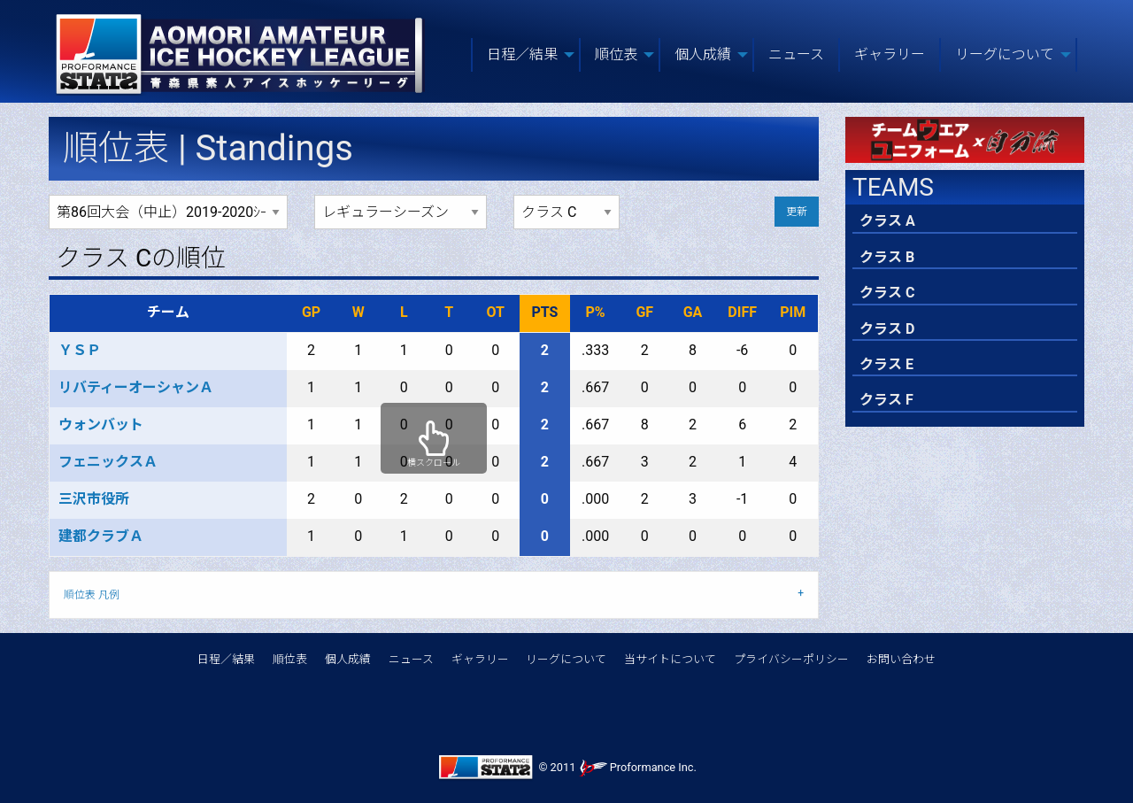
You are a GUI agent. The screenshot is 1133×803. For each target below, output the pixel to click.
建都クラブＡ (100, 536)
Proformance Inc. (638, 767)
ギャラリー (480, 659)
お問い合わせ (901, 659)
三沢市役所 (93, 498)
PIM (792, 312)
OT (496, 312)
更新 (796, 211)
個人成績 (348, 659)
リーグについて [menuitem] (1004, 54)
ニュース (411, 659)
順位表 (290, 659)
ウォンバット (100, 424)
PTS (544, 312)
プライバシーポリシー (791, 659)
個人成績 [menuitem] (702, 54)
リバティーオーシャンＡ (135, 387)
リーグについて (566, 659)
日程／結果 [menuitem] (522, 54)
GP (311, 312)
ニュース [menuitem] (796, 54)
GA (693, 312)
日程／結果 (226, 659)
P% (595, 312)
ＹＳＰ (79, 350)
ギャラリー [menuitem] (889, 54)
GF (644, 312)
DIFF (742, 312)
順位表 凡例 (91, 595)
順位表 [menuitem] (616, 54)
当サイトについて (670, 659)
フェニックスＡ (108, 461)
